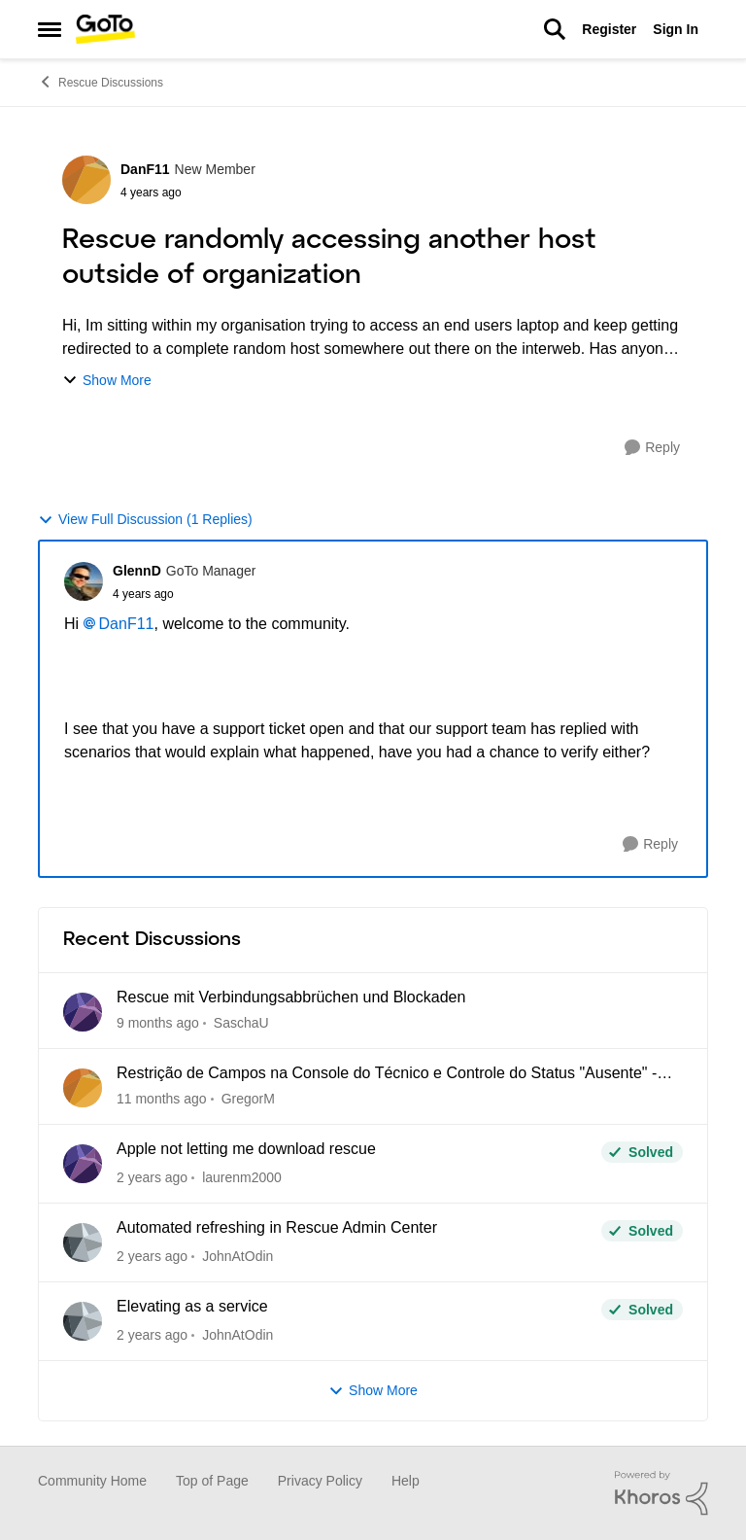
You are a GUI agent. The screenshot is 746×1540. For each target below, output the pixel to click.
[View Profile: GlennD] (83, 581)
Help (405, 1480)
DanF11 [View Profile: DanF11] (145, 169)
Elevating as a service (192, 1306)
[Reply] (652, 448)
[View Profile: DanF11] (86, 180)
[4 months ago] (152, 1178)
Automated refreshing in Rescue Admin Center (277, 1227)
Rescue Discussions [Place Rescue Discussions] (100, 81)
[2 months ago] (162, 1099)
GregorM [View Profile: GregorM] (248, 1098)
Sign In (675, 29)
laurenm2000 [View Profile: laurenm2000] (242, 1177)
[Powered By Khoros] (661, 1493)
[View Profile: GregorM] (82, 1087)
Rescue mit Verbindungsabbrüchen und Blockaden (291, 997)
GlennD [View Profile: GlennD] (137, 570)
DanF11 (126, 623)
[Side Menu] (49, 29)
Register (609, 29)
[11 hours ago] (158, 1023)
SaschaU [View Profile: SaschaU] (241, 1023)
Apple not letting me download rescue (246, 1148)
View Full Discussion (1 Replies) (145, 519)
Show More (107, 380)
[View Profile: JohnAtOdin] (82, 1242)
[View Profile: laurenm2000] (82, 1163)
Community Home (92, 1480)
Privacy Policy (320, 1480)
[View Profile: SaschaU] (82, 1012)
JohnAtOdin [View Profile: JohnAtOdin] (237, 1256)
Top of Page (212, 1480)
